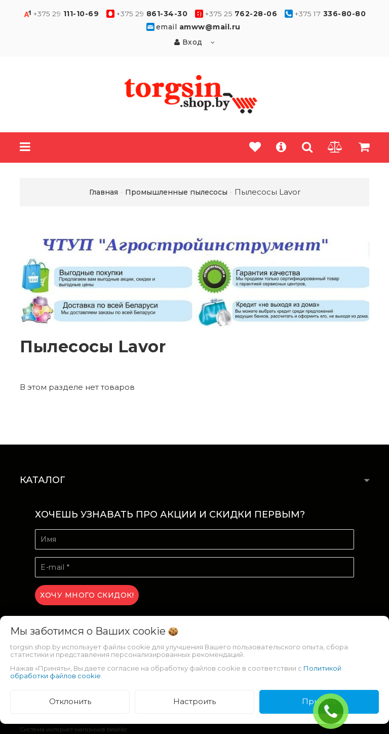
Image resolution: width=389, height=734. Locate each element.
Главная (103, 192)
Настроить (194, 701)
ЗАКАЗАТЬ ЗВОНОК (334, 711)
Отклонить (70, 701)
